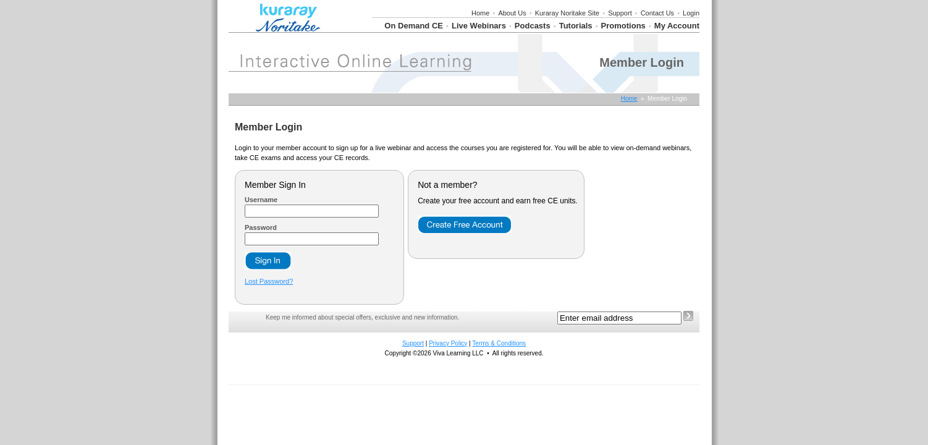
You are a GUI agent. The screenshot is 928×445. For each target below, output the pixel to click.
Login (691, 13)
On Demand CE (413, 25)
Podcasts (532, 25)
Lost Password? (269, 281)
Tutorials (576, 25)
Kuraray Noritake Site (567, 13)
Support (620, 13)
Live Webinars (479, 25)
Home (480, 13)
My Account (676, 25)
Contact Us (657, 13)
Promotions (623, 25)
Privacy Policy (448, 343)
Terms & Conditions (499, 343)
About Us (512, 13)
